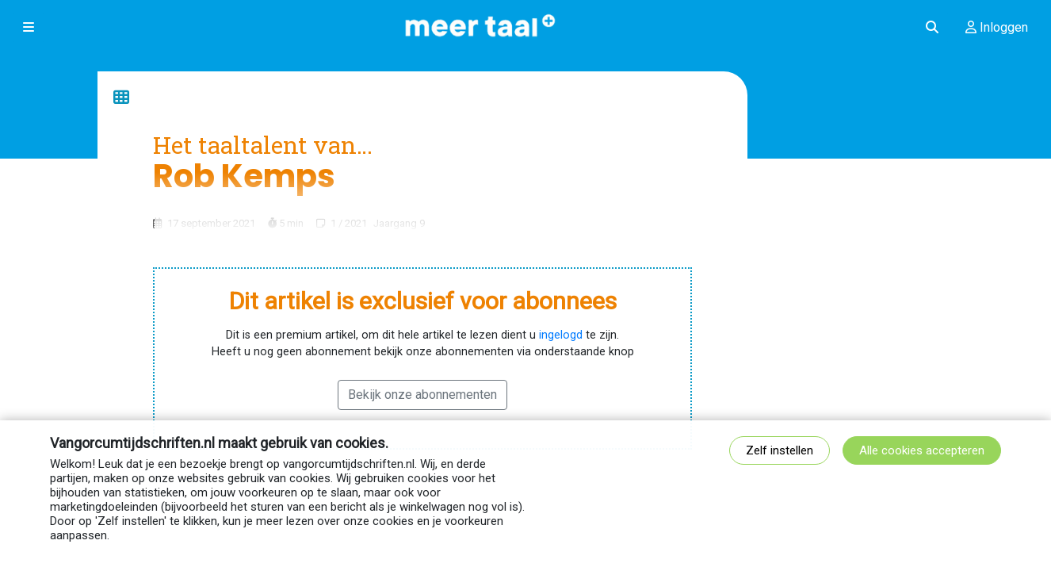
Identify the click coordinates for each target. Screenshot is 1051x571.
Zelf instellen (779, 450)
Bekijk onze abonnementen (422, 394)
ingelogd (561, 335)
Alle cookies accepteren (921, 450)
